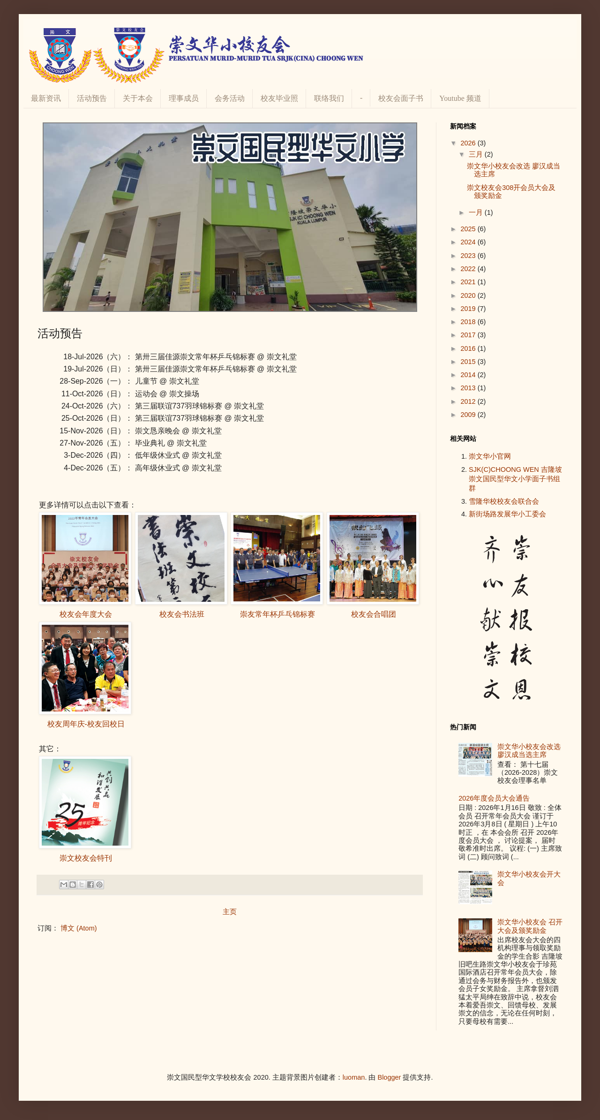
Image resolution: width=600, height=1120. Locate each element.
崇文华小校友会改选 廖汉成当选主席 (529, 750)
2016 (468, 348)
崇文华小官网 (490, 456)
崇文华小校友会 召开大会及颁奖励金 (529, 926)
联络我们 (329, 98)
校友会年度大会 (86, 614)
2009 (468, 414)
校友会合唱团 (373, 614)
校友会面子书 (400, 98)
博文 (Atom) (78, 928)
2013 (468, 388)
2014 (468, 374)
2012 (468, 401)
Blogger (389, 1077)
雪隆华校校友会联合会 (504, 501)
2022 (468, 268)
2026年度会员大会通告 (494, 798)
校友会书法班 (181, 614)
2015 (468, 361)
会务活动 (230, 98)
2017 (468, 335)
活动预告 (92, 98)
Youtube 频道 (460, 98)
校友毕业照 (279, 98)
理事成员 (184, 98)
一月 (477, 212)
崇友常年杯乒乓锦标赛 (277, 614)
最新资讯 (46, 98)
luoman (354, 1077)
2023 (468, 255)
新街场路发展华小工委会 (507, 514)
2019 (468, 308)
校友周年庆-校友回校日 (86, 724)
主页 (230, 912)
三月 (477, 154)
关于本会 (138, 98)
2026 (468, 143)
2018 (468, 321)
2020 (468, 295)
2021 (468, 282)
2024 (468, 242)
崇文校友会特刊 (86, 858)
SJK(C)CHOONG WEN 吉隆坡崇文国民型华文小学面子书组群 (515, 479)
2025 (468, 229)
